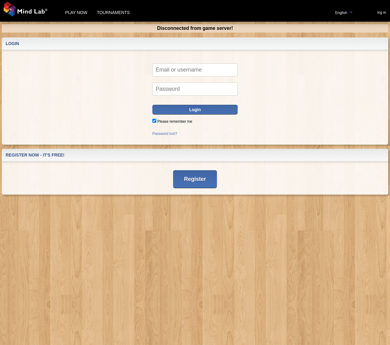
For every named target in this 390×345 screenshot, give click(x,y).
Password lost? (164, 134)
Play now (76, 12)
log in (381, 12)
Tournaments (113, 12)
